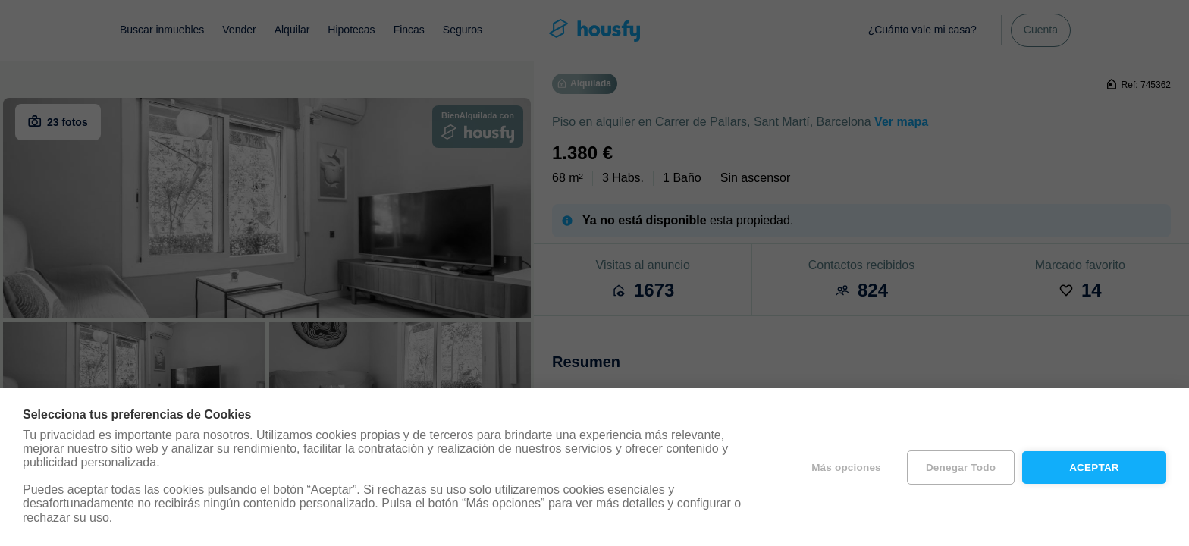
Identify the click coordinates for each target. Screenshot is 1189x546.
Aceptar (1094, 467)
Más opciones (846, 467)
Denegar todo (961, 467)
